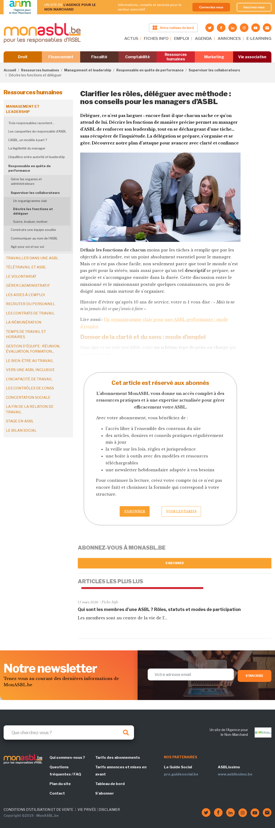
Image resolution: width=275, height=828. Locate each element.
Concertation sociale (28, 397)
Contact (57, 793)
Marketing (214, 57)
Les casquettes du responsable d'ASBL (37, 131)
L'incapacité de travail (29, 379)
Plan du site (60, 784)
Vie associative (252, 57)
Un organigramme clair (30, 201)
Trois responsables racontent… (31, 123)
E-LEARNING (259, 38)
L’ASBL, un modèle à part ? (27, 140)
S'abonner (174, 563)
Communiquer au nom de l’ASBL (34, 238)
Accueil (10, 70)
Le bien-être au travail (29, 361)
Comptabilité (137, 57)
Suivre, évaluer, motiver (30, 221)
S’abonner (134, 511)
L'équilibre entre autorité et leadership (36, 157)
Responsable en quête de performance (150, 70)
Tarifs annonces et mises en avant (120, 770)
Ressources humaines (176, 56)
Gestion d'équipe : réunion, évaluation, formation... (33, 349)
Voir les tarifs (181, 511)
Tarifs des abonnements (117, 757)
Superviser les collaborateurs (214, 70)
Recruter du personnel (30, 304)
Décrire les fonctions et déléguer (33, 211)
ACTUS (131, 38)
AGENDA (203, 38)
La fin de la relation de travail (30, 409)
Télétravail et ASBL (26, 267)
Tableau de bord (110, 784)
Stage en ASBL (20, 421)
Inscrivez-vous (254, 7)
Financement (60, 57)
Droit (23, 57)
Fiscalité (99, 57)
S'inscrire (255, 676)
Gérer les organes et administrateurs (26, 181)
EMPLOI (181, 38)
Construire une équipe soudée (33, 230)
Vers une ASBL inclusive (30, 370)
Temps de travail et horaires (26, 334)
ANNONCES (229, 38)
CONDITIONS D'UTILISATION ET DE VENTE (38, 809)
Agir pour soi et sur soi (27, 247)
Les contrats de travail (30, 313)
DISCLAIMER (109, 809)
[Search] (69, 732)
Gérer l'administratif (28, 285)
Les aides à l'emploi (25, 295)
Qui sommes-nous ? (67, 757)
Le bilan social (21, 430)
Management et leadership (87, 70)
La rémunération (23, 322)
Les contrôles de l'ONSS (30, 388)
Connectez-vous (211, 7)
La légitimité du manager (26, 148)
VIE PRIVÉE (87, 809)
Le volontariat (21, 276)
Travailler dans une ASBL (32, 258)
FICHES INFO (156, 38)
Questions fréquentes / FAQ (65, 770)
